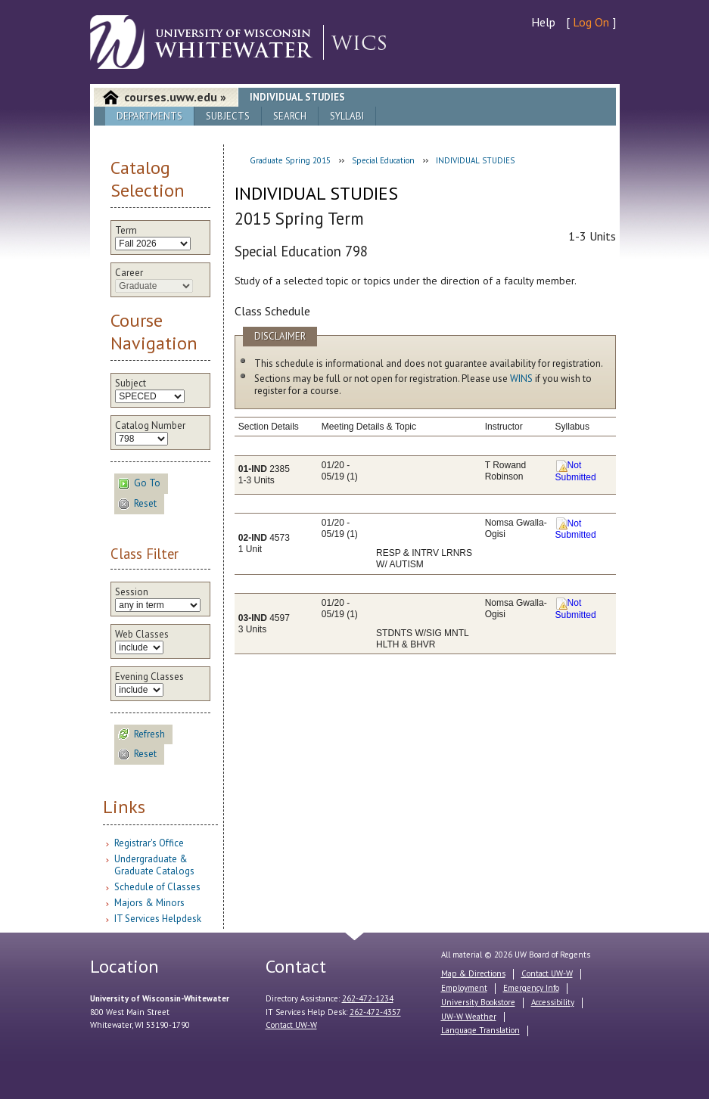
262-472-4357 (375, 1012)
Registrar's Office (149, 843)
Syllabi (347, 116)
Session (131, 592)
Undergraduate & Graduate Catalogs (154, 864)
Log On (591, 21)
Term (126, 231)
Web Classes (142, 635)
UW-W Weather (468, 1016)
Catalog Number (150, 426)
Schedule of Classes (157, 886)
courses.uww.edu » (175, 96)
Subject (130, 383)
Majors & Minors (149, 902)
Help (543, 21)
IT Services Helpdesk (157, 918)
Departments (149, 116)
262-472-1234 (367, 998)
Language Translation (480, 1030)
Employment (464, 988)
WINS (521, 378)
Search (289, 116)
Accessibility (552, 1002)
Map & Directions (473, 973)
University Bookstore (478, 1002)
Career (129, 273)
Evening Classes (149, 677)
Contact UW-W (291, 1025)
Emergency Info (531, 988)
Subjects (228, 116)
